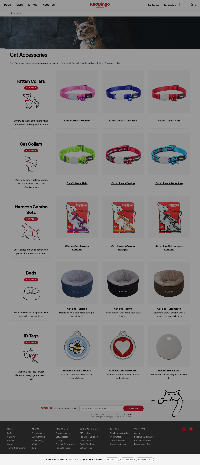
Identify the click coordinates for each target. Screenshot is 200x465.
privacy (76, 459)
